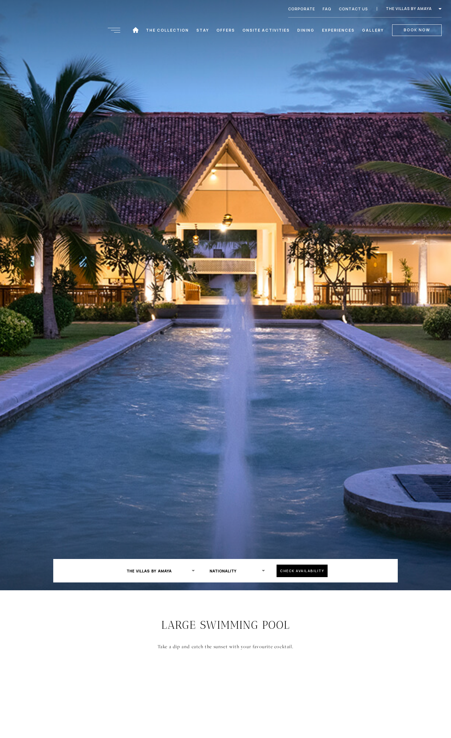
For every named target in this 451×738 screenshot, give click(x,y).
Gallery (373, 30)
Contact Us (353, 9)
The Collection (167, 30)
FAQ (327, 9)
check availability (302, 570)
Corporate (301, 9)
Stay (201, 30)
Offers (225, 30)
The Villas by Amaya (414, 8)
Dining (306, 30)
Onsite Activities (266, 30)
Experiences (338, 30)
